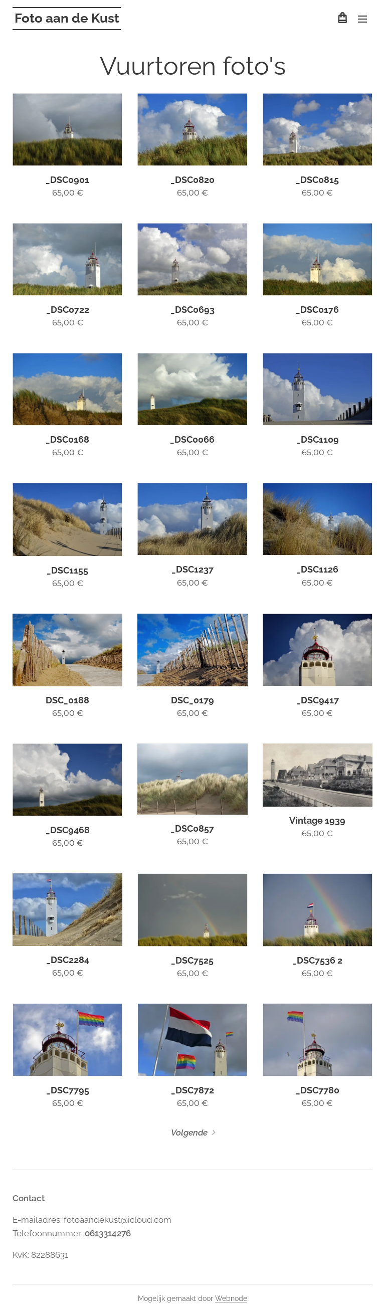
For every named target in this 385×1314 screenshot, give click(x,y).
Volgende (189, 1133)
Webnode (231, 1298)
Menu (362, 19)
